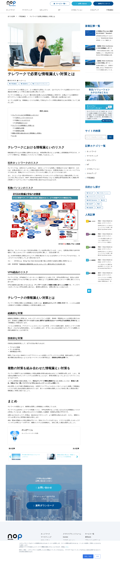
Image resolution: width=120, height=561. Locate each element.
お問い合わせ (82, 3)
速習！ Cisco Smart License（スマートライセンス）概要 (105, 275)
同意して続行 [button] (88, 556)
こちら (66, 547)
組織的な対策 (19, 128)
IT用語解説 (109, 10)
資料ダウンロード (104, 3)
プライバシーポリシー (92, 540)
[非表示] (45, 111)
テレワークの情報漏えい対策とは (23, 125)
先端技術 (90, 207)
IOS (103, 200)
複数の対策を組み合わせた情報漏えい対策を (27, 133)
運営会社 (88, 537)
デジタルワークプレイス (40, 83)
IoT (59, 10)
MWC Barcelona (92, 200)
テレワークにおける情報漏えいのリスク (25, 115)
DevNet (65, 537)
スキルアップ (94, 10)
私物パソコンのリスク (22, 120)
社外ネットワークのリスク (24, 117)
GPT (99, 207)
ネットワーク (10, 10)
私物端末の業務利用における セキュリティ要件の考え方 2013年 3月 (42, 264)
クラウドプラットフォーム (95, 196)
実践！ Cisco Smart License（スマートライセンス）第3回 (105, 249)
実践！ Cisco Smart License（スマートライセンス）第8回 (105, 262)
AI (99, 204)
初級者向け (25, 83)
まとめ (14, 136)
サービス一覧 (89, 534)
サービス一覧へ (61, 3)
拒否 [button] (97, 556)
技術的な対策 (19, 130)
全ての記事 (11, 16)
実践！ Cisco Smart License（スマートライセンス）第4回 (105, 223)
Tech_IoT (90, 193)
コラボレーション (76, 10)
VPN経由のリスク (21, 123)
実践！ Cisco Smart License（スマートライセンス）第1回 (105, 236)
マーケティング (27, 10)
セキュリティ (44, 10)
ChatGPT (90, 204)
